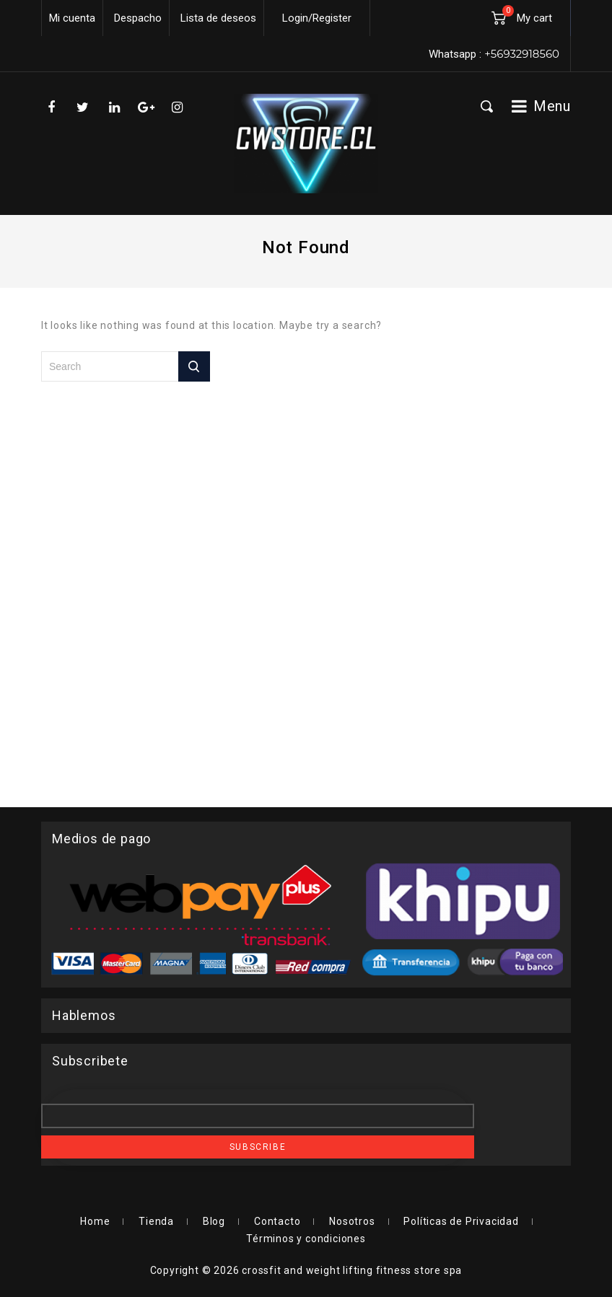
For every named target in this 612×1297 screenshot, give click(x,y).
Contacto (277, 1221)
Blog (214, 1221)
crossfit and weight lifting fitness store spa (352, 1270)
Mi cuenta (72, 18)
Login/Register (316, 18)
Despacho (138, 18)
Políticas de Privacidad (460, 1221)
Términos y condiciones (306, 1238)
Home (95, 1221)
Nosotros (352, 1221)
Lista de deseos (218, 18)
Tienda (156, 1221)
